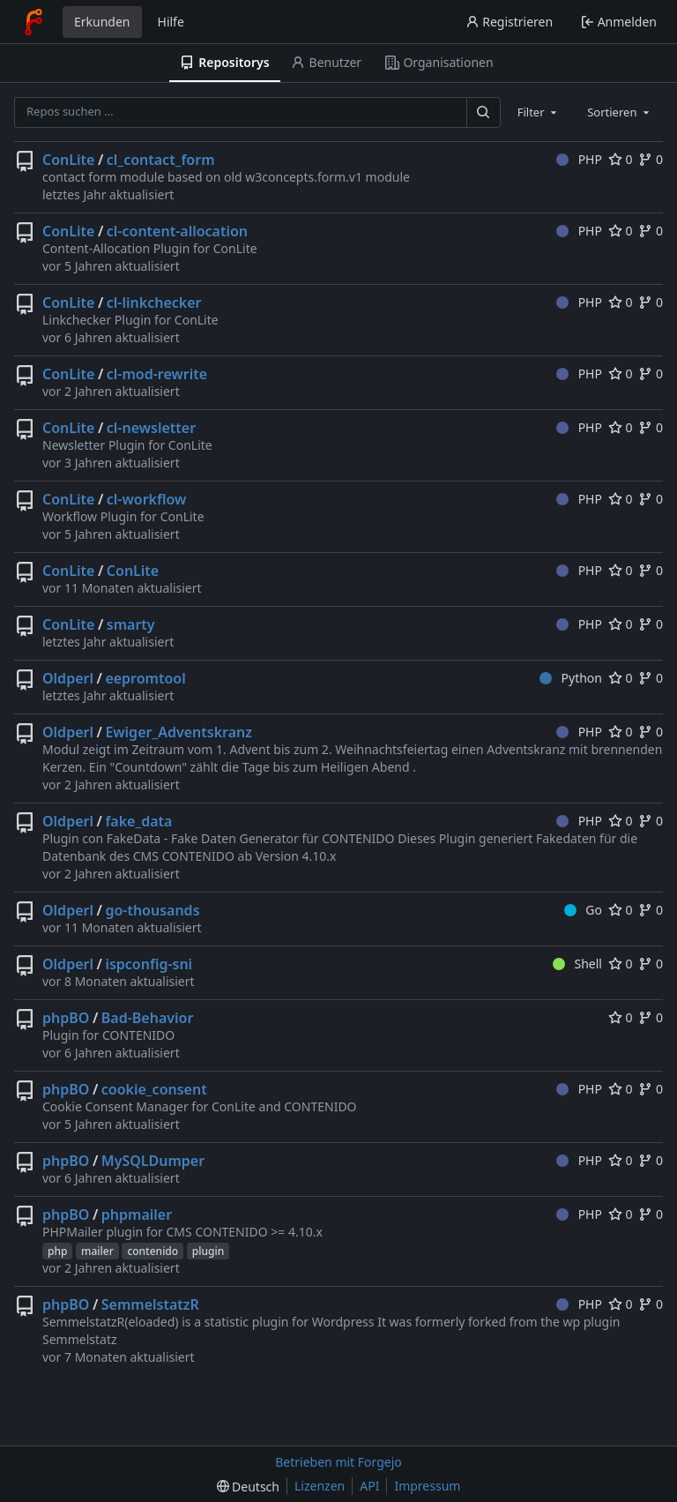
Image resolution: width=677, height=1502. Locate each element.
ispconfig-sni (148, 964)
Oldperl (67, 678)
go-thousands (152, 910)
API (369, 1485)
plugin (208, 1251)
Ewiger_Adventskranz (178, 732)
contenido (152, 1251)
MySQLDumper (153, 1160)
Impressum (427, 1485)
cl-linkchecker (154, 302)
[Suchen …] (483, 112)
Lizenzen (319, 1485)
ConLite (68, 159)
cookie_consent (154, 1089)
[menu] (248, 1486)
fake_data (138, 821)
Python (570, 677)
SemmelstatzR (150, 1304)
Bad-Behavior (147, 1018)
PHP (579, 159)
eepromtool (145, 678)
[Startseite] (33, 22)
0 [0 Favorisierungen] (620, 159)
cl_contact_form (161, 159)
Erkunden (102, 21)
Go (583, 909)
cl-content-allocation (177, 231)
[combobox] (538, 112)
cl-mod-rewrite (157, 374)
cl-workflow (147, 499)
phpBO (65, 1018)
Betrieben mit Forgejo (338, 1461)
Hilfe (171, 21)
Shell (577, 963)
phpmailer (136, 1214)
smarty (131, 624)
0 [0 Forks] (650, 159)
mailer (97, 1251)
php (57, 1251)
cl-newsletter (151, 428)
